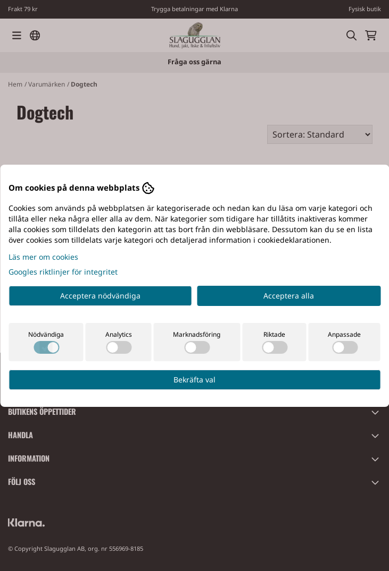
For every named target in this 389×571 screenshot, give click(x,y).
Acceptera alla (288, 296)
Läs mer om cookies (43, 257)
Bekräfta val (194, 379)
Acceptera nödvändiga (100, 296)
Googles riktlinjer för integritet (63, 272)
